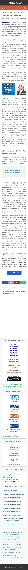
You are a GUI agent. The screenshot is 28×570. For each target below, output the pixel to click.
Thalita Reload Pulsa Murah (18, 566)
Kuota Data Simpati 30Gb (11, 175)
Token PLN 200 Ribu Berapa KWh (12, 170)
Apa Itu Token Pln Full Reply (10, 490)
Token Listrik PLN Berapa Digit (11, 555)
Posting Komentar (21, 18)
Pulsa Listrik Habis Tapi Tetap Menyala (13, 494)
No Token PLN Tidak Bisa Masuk (11, 515)
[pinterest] (17, 282)
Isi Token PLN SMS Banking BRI (11, 511)
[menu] (2, 8)
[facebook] (5, 282)
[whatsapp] (23, 282)
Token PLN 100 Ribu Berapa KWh (12, 172)
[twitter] (11, 282)
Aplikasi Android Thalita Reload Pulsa (13, 524)
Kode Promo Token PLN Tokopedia (12, 558)
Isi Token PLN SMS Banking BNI (11, 508)
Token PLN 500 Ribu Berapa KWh (12, 497)
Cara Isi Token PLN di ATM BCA (11, 552)
